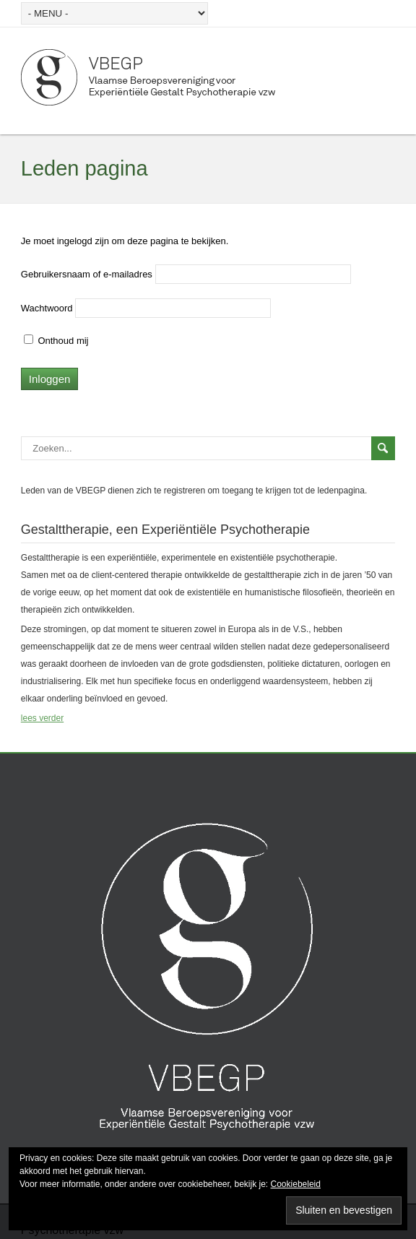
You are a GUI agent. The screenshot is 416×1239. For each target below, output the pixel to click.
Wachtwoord (47, 308)
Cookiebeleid (296, 1184)
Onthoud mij (56, 340)
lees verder (42, 718)
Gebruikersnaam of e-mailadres (86, 274)
